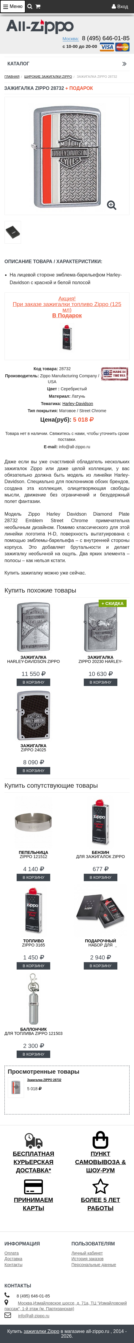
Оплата (11, 1253)
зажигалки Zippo (41, 1331)
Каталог (67, 63)
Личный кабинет (87, 1253)
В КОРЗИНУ (33, 682)
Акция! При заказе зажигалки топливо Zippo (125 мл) (67, 306)
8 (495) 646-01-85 (106, 38)
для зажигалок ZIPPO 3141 (100, 856)
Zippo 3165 (33, 943)
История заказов (88, 1258)
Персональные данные (94, 1264)
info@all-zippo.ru (33, 1315)
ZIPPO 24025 (33, 747)
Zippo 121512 (33, 854)
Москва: (71, 38)
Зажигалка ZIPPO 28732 (44, 1080)
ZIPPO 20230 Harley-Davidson (100, 661)
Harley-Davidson (77, 403)
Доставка (13, 1258)
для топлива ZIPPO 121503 (33, 1031)
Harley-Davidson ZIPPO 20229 (33, 661)
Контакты (13, 1264)
